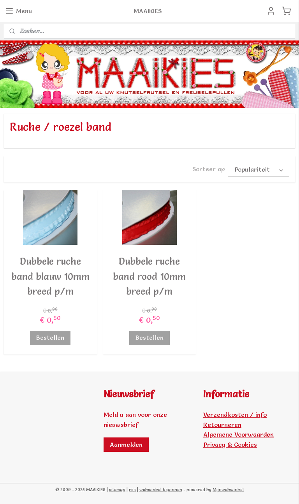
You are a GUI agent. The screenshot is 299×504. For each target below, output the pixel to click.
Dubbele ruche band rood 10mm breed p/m (149, 276)
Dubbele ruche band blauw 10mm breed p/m (50, 276)
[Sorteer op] (258, 169)
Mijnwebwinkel (228, 489)
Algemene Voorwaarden (238, 434)
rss (132, 489)
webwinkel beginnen (160, 489)
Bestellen (50, 338)
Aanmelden (126, 444)
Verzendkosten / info (235, 414)
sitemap (117, 489)
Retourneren (222, 424)
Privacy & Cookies (230, 444)
